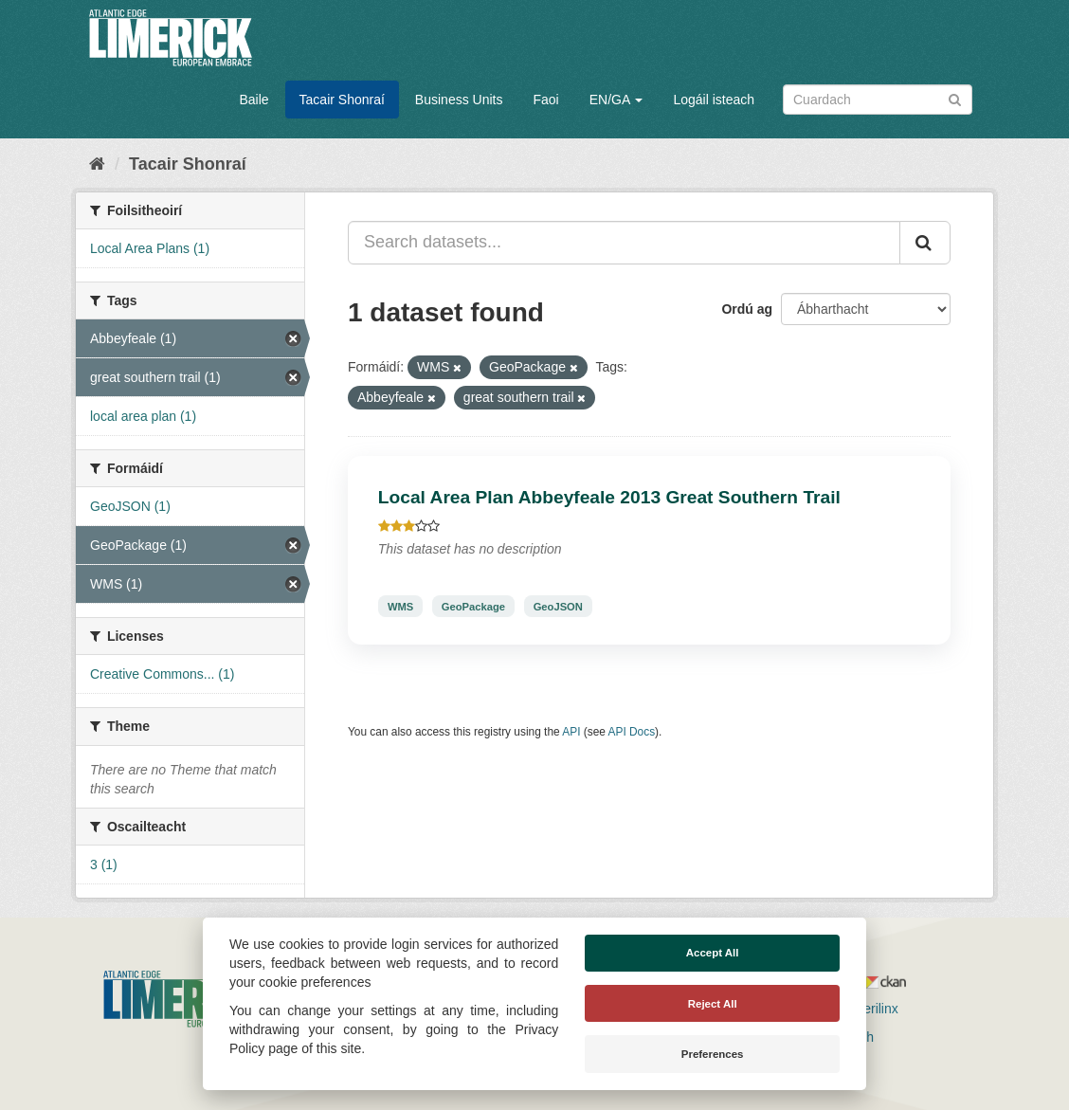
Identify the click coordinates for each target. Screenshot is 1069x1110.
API (571, 731)
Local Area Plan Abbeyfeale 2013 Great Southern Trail (609, 497)
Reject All (712, 1004)
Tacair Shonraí (342, 99)
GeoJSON (558, 605)
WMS (400, 605)
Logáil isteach (713, 99)
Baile (253, 99)
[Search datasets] (877, 99)
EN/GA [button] (616, 99)
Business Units (459, 99)
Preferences (712, 1054)
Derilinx (867, 1008)
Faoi (545, 99)
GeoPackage (473, 605)
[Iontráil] (955, 98)
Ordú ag (746, 309)
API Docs (632, 731)
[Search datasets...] (624, 242)
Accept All (712, 952)
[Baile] (97, 164)
